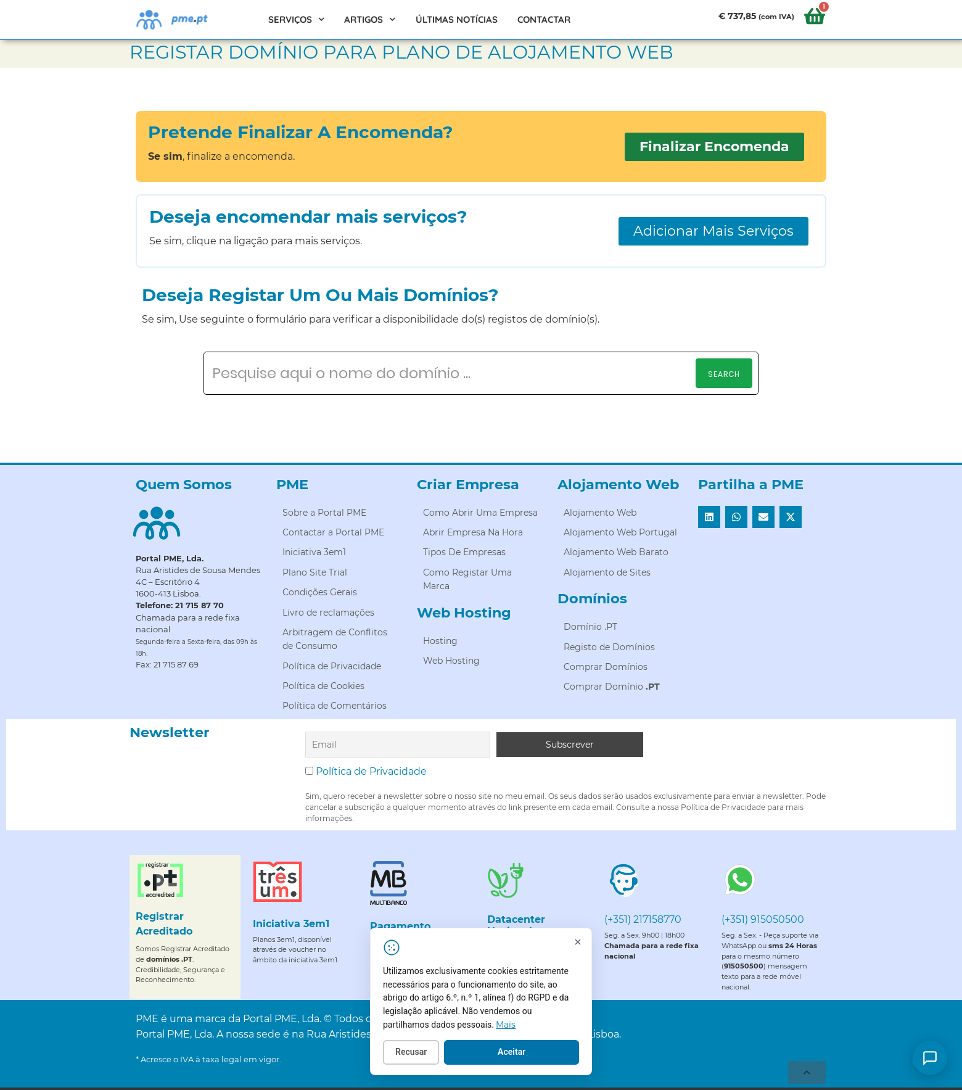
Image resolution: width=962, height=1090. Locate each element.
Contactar (543, 19)
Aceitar (518, 1052)
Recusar (417, 1052)
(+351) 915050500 (763, 919)
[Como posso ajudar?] (930, 1058)
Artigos (370, 19)
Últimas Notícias (457, 19)
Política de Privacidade (371, 771)
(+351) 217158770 (642, 919)
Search (724, 374)
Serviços (296, 19)
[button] (709, 517)
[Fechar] (584, 942)
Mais (512, 1025)
